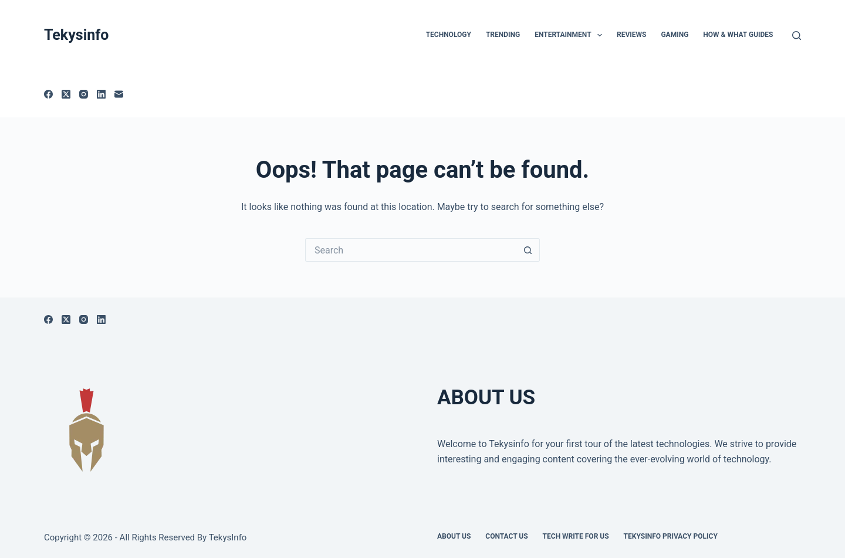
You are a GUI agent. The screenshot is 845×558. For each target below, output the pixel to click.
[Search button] (528, 250)
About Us (454, 536)
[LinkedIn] (101, 94)
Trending (503, 35)
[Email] (118, 94)
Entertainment (571, 35)
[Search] (796, 35)
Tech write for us (576, 536)
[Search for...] (410, 250)
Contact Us (506, 536)
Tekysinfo (76, 34)
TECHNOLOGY (448, 35)
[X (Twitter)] (66, 94)
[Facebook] (48, 94)
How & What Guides (738, 35)
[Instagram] (83, 94)
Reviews (631, 35)
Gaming (674, 35)
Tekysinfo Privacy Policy (671, 536)
